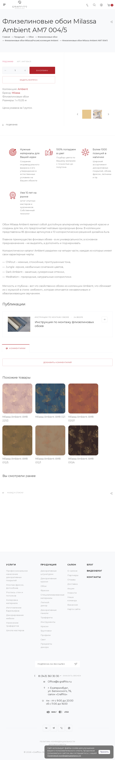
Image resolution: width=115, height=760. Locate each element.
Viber (61, 728)
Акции (70, 588)
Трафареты (47, 617)
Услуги (11, 564)
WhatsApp (69, 728)
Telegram (53, 728)
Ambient (23, 89)
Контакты (94, 577)
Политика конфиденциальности (57, 742)
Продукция (48, 564)
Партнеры (72, 575)
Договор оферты (57, 745)
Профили (46, 635)
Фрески (45, 590)
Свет (43, 639)
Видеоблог (94, 571)
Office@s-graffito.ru (60, 681)
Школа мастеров (15, 630)
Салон (71, 564)
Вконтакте (46, 728)
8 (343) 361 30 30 (48, 676)
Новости (72, 593)
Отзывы (71, 579)
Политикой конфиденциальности (64, 755)
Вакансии (72, 605)
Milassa (16, 92)
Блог (90, 564)
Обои (43, 586)
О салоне (72, 571)
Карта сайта (73, 609)
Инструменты (48, 622)
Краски (44, 626)
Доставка (72, 584)
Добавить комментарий (57, 362)
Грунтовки (46, 630)
